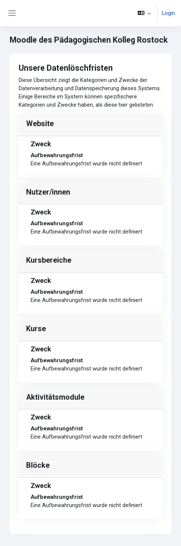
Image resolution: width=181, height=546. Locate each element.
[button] (144, 13)
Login (168, 13)
